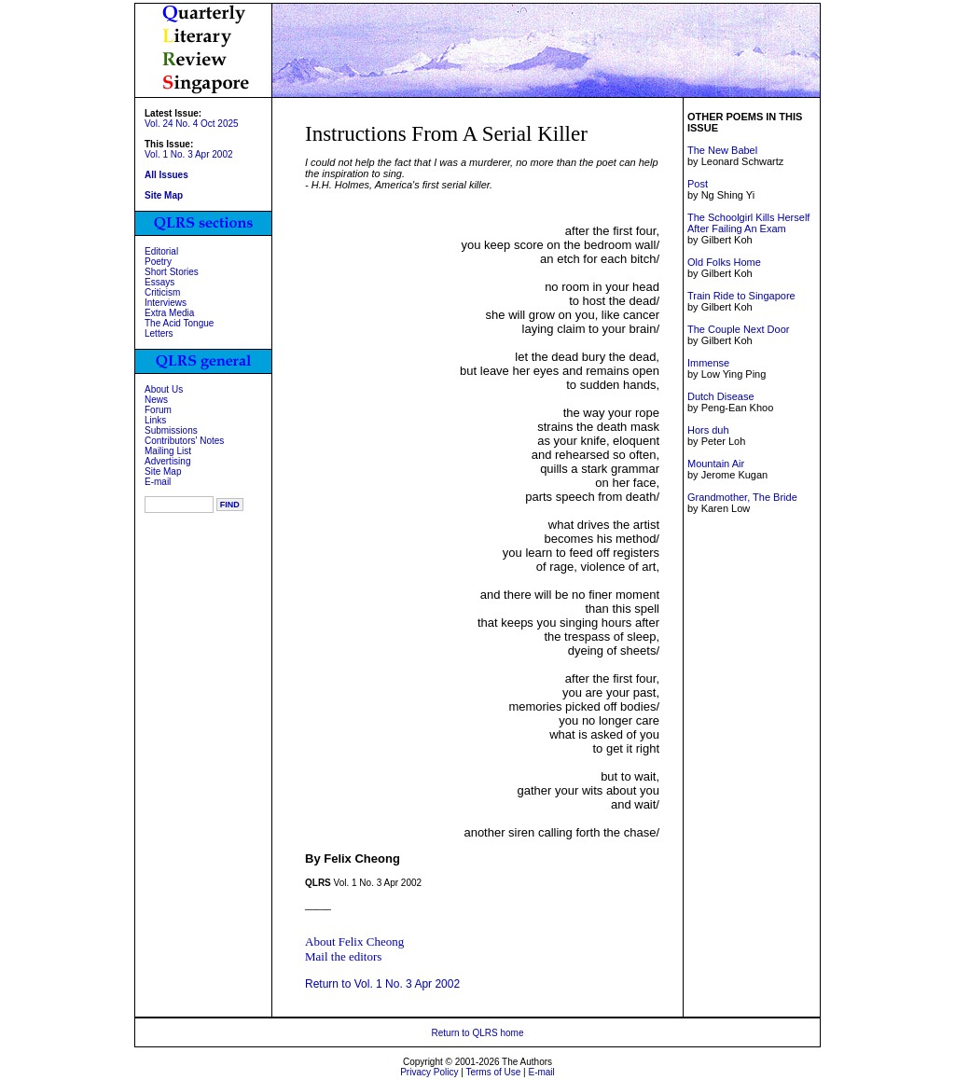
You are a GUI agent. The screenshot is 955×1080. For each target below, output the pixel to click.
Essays (159, 282)
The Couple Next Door (738, 329)
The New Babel (722, 150)
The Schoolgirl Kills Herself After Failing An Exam (748, 223)
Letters (159, 333)
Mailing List (168, 451)
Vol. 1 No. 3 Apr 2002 (189, 154)
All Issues (166, 175)
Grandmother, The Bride (742, 497)
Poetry (158, 261)
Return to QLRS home (478, 1033)
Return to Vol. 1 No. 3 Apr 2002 (382, 983)
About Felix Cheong (354, 941)
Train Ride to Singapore (741, 295)
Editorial (161, 251)
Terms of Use (492, 1072)
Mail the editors (343, 956)
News (156, 400)
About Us (164, 389)
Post (697, 183)
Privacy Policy (429, 1072)
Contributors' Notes (184, 441)
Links (155, 420)
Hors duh (708, 430)
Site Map (163, 471)
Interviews (166, 303)
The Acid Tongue (179, 323)
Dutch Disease (720, 396)
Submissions (171, 430)
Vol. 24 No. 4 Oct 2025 (192, 123)
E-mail (158, 482)
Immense (708, 362)
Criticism (162, 292)
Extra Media (169, 313)
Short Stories (172, 272)
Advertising (167, 461)
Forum (158, 410)
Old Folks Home (724, 262)
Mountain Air (715, 463)
